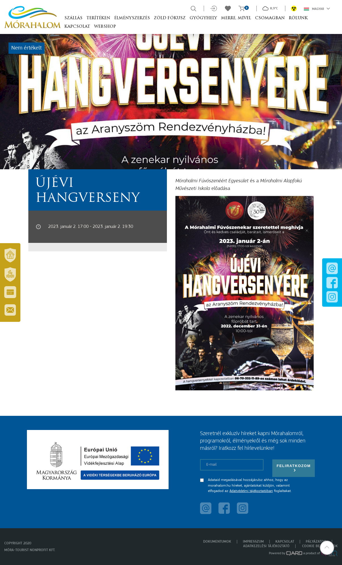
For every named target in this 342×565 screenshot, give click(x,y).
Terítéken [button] (98, 18)
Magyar (317, 8)
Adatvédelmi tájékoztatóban (251, 491)
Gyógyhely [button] (203, 18)
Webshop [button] (105, 27)
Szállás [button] (73, 18)
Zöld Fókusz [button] (170, 18)
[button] (326, 549)
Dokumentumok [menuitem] (217, 541)
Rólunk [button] (298, 18)
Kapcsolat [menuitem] (284, 541)
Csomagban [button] (270, 18)
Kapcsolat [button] (77, 27)
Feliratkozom (294, 468)
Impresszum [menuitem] (253, 541)
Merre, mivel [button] (236, 18)
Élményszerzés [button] (132, 18)
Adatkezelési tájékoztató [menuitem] (266, 546)
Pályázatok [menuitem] (316, 541)
